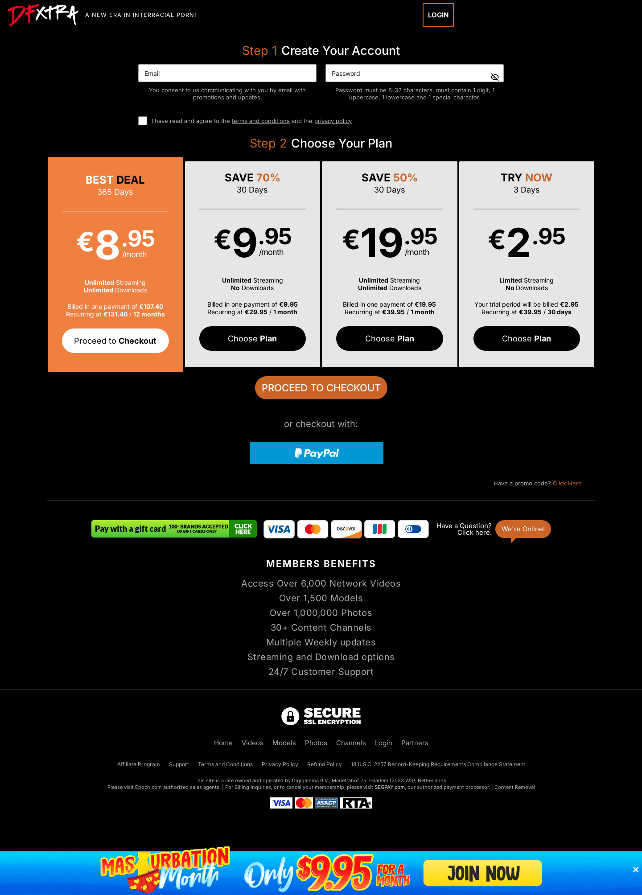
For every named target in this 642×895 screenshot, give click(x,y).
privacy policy (333, 120)
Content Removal (514, 787)
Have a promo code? (538, 483)
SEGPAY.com (389, 787)
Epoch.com (148, 787)
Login (438, 15)
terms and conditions (261, 120)
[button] (115, 264)
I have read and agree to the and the (252, 120)
